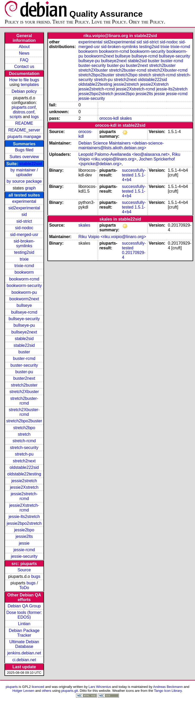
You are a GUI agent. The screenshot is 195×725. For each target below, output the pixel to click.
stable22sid (30, 164)
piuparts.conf (24, 107)
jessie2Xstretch (24, 487)
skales (126, 118)
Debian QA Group (24, 606)
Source (24, 570)
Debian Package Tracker (24, 632)
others (46, 691)
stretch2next (24, 461)
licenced (38, 687)
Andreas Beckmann (168, 687)
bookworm (24, 272)
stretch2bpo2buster (24, 421)
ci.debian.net (24, 660)
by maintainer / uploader (24, 172)
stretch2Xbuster (24, 391)
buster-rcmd (24, 358)
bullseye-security (24, 319)
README (24, 123)
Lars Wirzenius (100, 687)
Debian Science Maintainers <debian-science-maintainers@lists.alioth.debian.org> (121, 145)
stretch (24, 434)
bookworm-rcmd (24, 279)
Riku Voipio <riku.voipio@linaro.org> (129, 156)
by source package (24, 181)
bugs (35, 576)
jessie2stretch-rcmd (24, 496)
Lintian (24, 624)
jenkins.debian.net (24, 653)
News (24, 53)
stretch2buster (24, 385)
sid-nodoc (24, 228)
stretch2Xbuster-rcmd (24, 412)
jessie (24, 543)
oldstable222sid (24, 467)
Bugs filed (24, 150)
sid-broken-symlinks (24, 243)
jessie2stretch (24, 481)
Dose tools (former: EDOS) (24, 614)
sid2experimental (24, 208)
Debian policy (24, 91)
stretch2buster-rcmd (24, 400)
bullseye (24, 305)
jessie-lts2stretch (24, 516)
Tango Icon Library (168, 691)
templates (30, 84)
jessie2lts (24, 536)
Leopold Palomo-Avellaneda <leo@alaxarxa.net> (124, 154)
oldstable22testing (24, 474)
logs (35, 116)
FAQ (24, 60)
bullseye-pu (24, 325)
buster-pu (24, 372)
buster (24, 352)
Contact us (24, 66)
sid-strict (24, 221)
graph (30, 188)
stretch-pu (24, 454)
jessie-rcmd (24, 550)
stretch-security (24, 447)
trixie (24, 259)
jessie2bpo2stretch (24, 523)
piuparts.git (69, 691)
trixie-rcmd (24, 265)
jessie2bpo (24, 530)
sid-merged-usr (24, 234)
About (24, 46)
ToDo (24, 587)
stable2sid (24, 338)
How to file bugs (24, 80)
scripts (16, 116)
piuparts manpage (24, 136)
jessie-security (24, 556)
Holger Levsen (23, 691)
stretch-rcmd (24, 441)
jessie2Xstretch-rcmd (24, 507)
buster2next (24, 378)
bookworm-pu (24, 292)
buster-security (24, 365)
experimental (24, 201)
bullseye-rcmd (24, 312)
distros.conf (23, 112)
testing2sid (24, 252)
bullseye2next (24, 332)
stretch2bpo (24, 427)
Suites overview (24, 156)
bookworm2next (24, 299)
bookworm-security (24, 285)
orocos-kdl (109, 118)
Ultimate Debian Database (24, 644)
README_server (24, 130)
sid (24, 214)
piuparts (12, 687)
